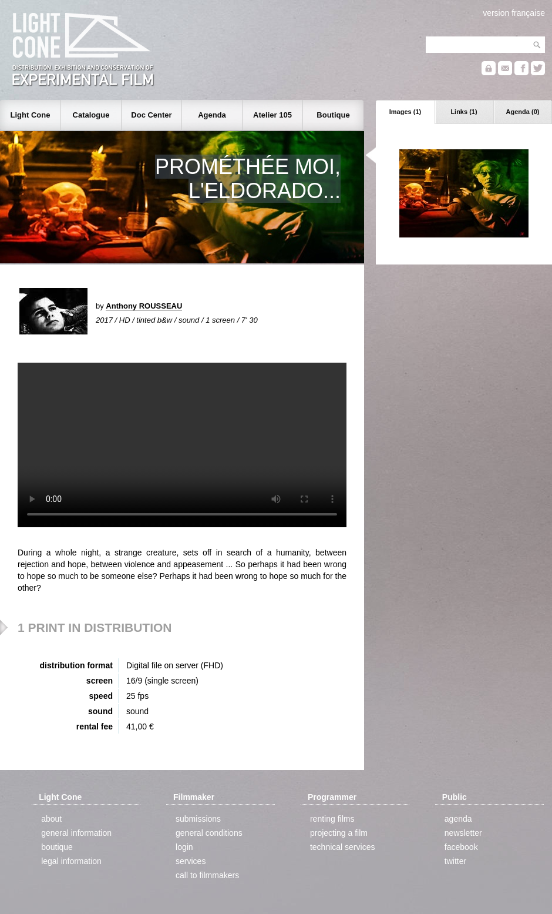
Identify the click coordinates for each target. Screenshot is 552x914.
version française (514, 13)
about (51, 818)
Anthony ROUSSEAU (144, 306)
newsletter (463, 833)
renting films (332, 818)
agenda (458, 818)
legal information (71, 861)
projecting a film (339, 833)
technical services (342, 847)
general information (76, 833)
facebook (461, 847)
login (184, 847)
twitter (455, 861)
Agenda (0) (523, 111)
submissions (198, 818)
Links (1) (463, 111)
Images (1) (405, 111)
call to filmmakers (207, 875)
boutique (57, 847)
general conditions (209, 833)
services (191, 861)
